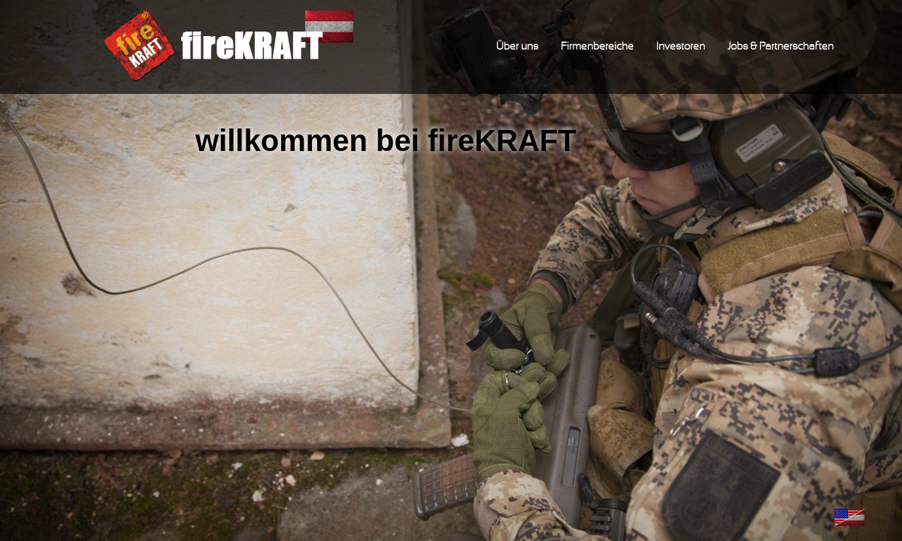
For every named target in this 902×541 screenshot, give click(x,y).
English (849, 517)
